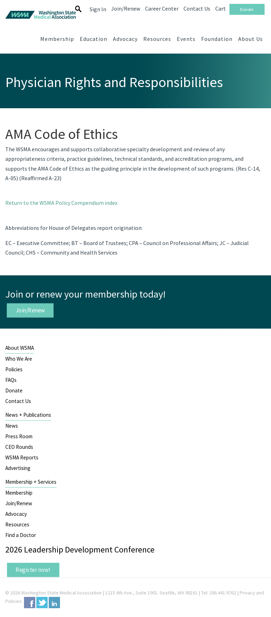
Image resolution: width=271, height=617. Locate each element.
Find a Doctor (20, 535)
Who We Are (18, 358)
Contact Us (18, 401)
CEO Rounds (19, 447)
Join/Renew (30, 310)
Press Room (18, 436)
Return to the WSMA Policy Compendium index (61, 202)
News (11, 425)
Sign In (98, 9)
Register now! (33, 570)
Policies (14, 369)
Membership (18, 492)
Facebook (29, 602)
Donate (14, 390)
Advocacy (16, 514)
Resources (17, 524)
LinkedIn (54, 602)
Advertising (17, 468)
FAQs (11, 380)
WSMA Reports (21, 457)
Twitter (42, 602)
